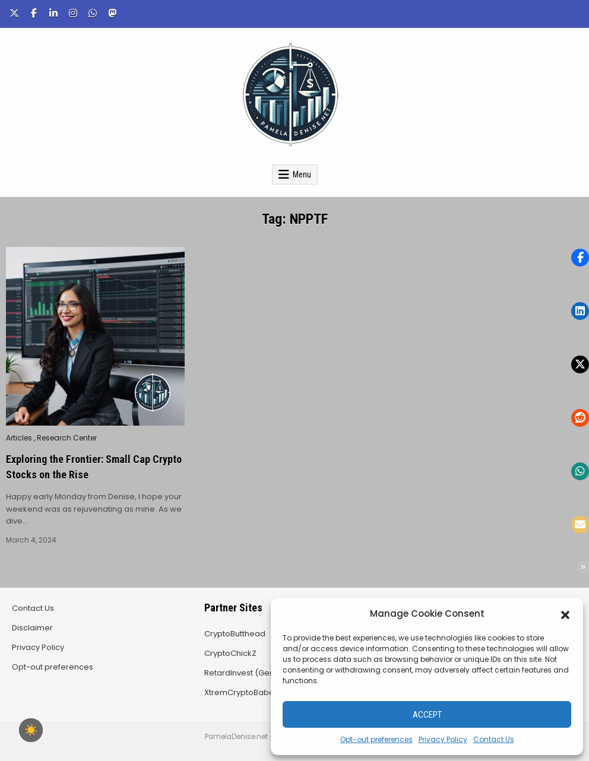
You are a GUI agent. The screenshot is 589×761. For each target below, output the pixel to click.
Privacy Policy (443, 739)
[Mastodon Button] (112, 13)
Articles (19, 438)
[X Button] (14, 13)
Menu (302, 174)
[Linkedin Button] (53, 13)
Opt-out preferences (376, 739)
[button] (565, 614)
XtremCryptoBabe (239, 692)
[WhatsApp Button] (92, 13)
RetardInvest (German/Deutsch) (266, 672)
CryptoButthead (234, 633)
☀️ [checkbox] (30, 730)
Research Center (67, 438)
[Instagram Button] (73, 13)
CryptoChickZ (230, 653)
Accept (427, 714)
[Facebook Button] (34, 13)
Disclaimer (32, 627)
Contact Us (493, 739)
